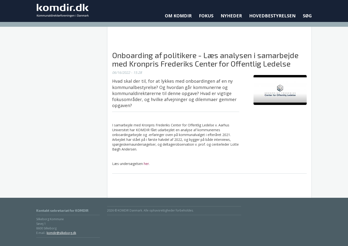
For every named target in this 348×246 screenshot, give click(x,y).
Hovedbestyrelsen (272, 16)
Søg (307, 16)
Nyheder (231, 16)
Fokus (206, 16)
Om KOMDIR (178, 16)
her (146, 163)
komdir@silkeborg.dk (61, 233)
